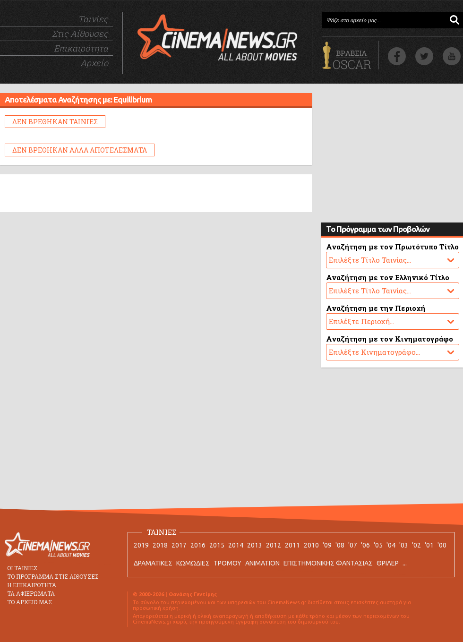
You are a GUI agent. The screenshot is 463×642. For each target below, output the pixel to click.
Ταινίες (93, 19)
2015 (216, 545)
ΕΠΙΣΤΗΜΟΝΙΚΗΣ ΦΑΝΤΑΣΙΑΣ (328, 563)
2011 (292, 545)
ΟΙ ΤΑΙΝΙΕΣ (22, 568)
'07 (352, 545)
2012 (273, 545)
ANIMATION (262, 563)
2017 (179, 545)
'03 (403, 545)
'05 (378, 545)
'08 (339, 545)
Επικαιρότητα (81, 48)
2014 (235, 545)
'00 (441, 545)
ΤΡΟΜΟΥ (227, 563)
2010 (311, 545)
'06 (365, 545)
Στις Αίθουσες (80, 33)
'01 (429, 545)
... (405, 563)
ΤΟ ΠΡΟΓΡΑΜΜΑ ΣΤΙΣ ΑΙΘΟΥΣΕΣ (53, 576)
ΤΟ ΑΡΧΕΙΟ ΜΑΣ (29, 602)
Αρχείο (94, 62)
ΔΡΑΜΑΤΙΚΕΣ (153, 563)
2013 (254, 545)
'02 (416, 545)
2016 (198, 545)
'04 (390, 545)
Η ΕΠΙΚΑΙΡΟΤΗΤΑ (31, 585)
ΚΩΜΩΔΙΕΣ (193, 563)
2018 (160, 545)
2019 (141, 545)
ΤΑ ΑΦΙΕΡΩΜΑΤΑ (31, 593)
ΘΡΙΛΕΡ (388, 563)
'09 (327, 545)
